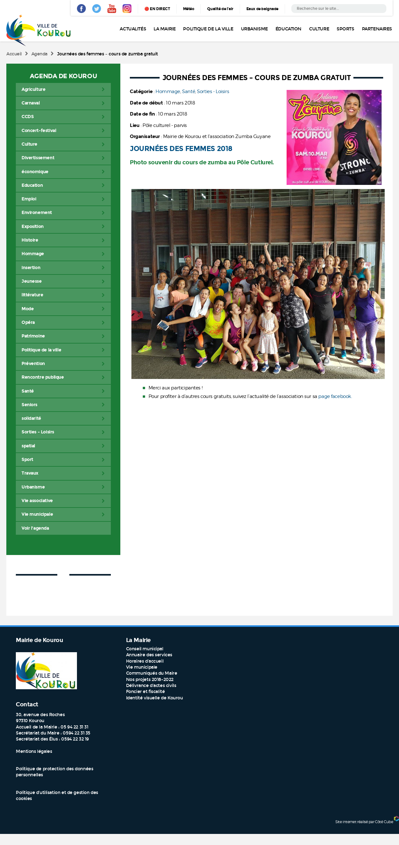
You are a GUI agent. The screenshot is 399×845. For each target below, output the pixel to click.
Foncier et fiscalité (145, 691)
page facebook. (335, 396)
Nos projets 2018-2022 (150, 679)
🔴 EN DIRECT (157, 9)
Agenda (39, 54)
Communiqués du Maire (151, 673)
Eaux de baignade (262, 9)
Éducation (288, 29)
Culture (319, 29)
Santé (188, 91)
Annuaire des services (149, 655)
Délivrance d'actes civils (151, 685)
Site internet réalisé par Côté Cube (364, 821)
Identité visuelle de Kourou (154, 698)
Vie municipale (141, 667)
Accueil (14, 54)
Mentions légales (34, 751)
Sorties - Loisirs (213, 91)
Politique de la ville (208, 29)
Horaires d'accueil (144, 661)
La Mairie (164, 29)
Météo (188, 9)
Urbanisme (254, 29)
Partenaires (377, 29)
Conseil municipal (144, 649)
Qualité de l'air (220, 9)
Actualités (133, 29)
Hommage (167, 91)
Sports (345, 29)
